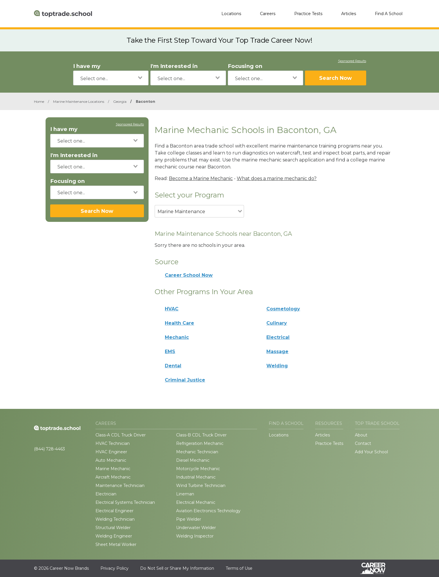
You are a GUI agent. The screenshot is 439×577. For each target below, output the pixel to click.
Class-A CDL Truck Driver (120, 435)
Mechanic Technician (197, 451)
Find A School (388, 13)
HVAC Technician (112, 443)
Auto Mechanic (110, 460)
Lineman (185, 494)
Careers (267, 13)
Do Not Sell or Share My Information (177, 568)
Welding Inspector (195, 536)
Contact (363, 443)
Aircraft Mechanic (113, 477)
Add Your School (371, 451)
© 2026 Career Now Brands (61, 568)
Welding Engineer (113, 536)
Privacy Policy (114, 568)
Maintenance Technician (119, 485)
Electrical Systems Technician (125, 502)
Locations (231, 13)
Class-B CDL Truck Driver (201, 435)
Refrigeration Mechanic (199, 443)
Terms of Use (239, 568)
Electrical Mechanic (195, 502)
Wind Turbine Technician (200, 485)
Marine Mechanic (112, 468)
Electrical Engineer (114, 510)
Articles (348, 13)
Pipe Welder (188, 519)
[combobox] (111, 78)
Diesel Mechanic (192, 460)
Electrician (105, 494)
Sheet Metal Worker (115, 544)
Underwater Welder (196, 527)
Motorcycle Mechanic (198, 468)
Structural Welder (113, 527)
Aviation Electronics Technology (208, 510)
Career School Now (189, 275)
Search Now (335, 78)
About (361, 435)
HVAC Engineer (111, 451)
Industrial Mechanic (196, 477)
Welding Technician (115, 519)
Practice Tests (308, 13)
